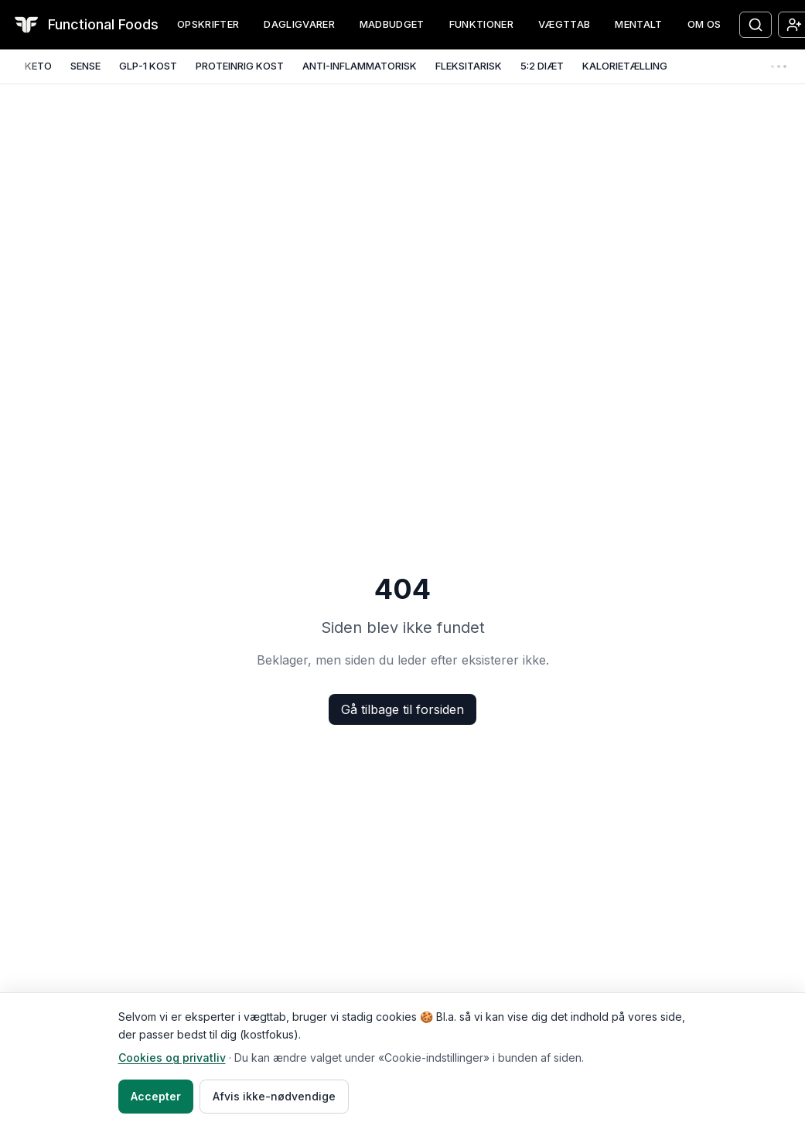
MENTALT (638, 24)
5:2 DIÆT (542, 66)
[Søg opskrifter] (755, 25)
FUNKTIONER (481, 24)
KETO (38, 66)
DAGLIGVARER (299, 24)
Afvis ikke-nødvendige (274, 1096)
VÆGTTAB (564, 24)
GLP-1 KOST (148, 66)
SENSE (85, 66)
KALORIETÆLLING (624, 66)
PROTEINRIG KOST (240, 66)
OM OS (704, 24)
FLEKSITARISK (468, 66)
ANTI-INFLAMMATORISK (359, 66)
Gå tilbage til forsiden (402, 709)
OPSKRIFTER (208, 24)
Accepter (156, 1096)
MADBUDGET (392, 24)
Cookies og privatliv (172, 1057)
